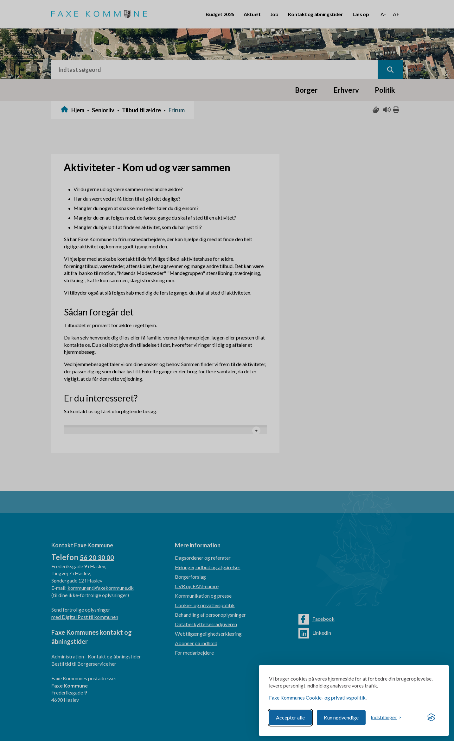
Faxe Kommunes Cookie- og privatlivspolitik (317, 697)
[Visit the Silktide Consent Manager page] (431, 717)
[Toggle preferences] (386, 717)
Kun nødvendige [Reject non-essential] (341, 717)
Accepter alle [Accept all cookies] (290, 717)
